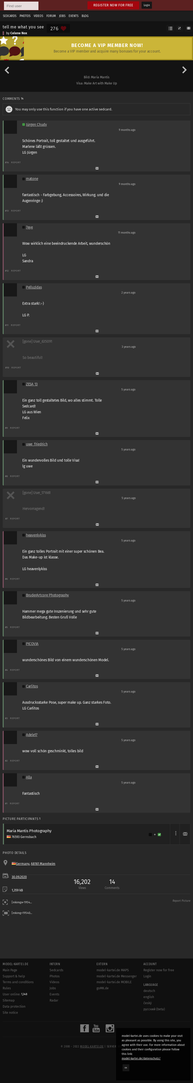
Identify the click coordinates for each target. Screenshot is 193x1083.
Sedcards (9, 16)
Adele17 (31, 735)
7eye (29, 227)
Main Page (10, 970)
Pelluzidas (34, 287)
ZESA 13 (32, 384)
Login (147, 5)
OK (126, 1067)
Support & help (14, 976)
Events (73, 16)
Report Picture (181, 900)
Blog (85, 16)
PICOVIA (32, 644)
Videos (38, 16)
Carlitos (32, 686)
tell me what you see (23, 26)
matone (32, 179)
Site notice (10, 1013)
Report (16, 162)
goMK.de (102, 988)
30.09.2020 (19, 877)
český (147, 1003)
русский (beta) (154, 1009)
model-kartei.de (91, 1046)
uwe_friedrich (36, 444)
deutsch (149, 991)
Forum (51, 16)
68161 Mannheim (43, 864)
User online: (15, 994)
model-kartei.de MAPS (112, 970)
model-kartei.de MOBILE (114, 982)
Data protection (14, 1006)
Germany (22, 864)
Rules (7, 988)
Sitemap (9, 1000)
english (148, 997)
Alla (29, 777)
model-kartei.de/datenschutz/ (141, 1058)
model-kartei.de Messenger (116, 976)
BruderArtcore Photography (47, 595)
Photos (25, 16)
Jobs (62, 16)
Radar (54, 1000)
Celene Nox (18, 33)
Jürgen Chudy (36, 124)
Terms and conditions (18, 982)
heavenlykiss (36, 535)
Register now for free (113, 5)
